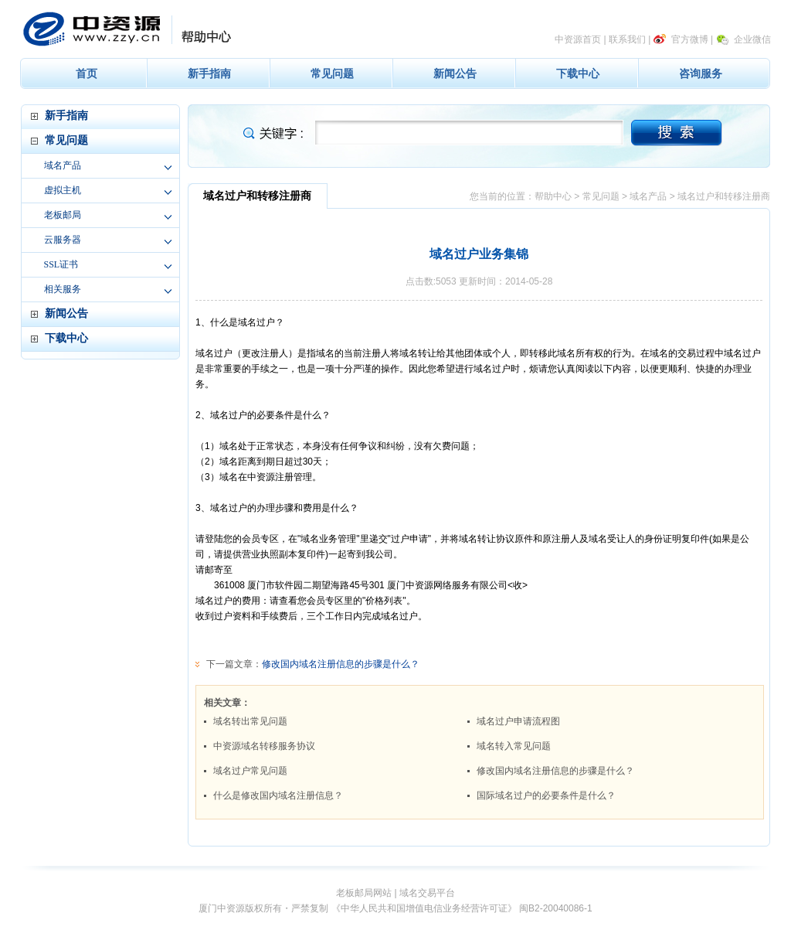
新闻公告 (455, 73)
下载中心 (577, 73)
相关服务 (62, 289)
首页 (86, 73)
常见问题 (332, 73)
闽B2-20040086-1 (555, 908)
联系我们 (627, 39)
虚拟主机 (62, 190)
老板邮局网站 (364, 892)
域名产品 (62, 165)
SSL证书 (61, 264)
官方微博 (689, 39)
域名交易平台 (427, 892)
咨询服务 (700, 73)
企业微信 (752, 39)
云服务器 (62, 239)
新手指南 (209, 73)
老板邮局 (62, 215)
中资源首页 (578, 39)
